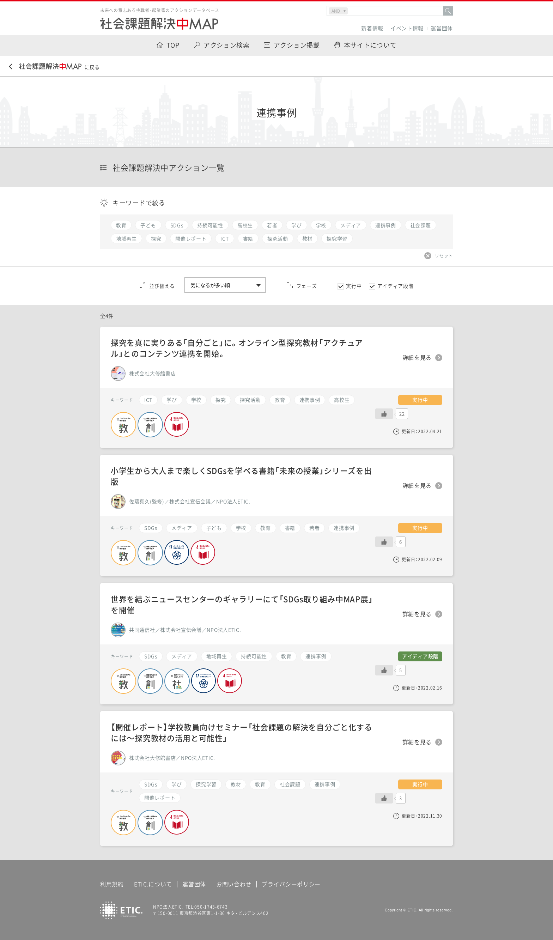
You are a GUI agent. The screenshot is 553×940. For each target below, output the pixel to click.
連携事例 (325, 784)
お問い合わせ (233, 884)
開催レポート (159, 797)
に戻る (54, 67)
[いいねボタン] (384, 798)
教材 (236, 784)
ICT (148, 399)
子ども (214, 527)
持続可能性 (254, 656)
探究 (220, 399)
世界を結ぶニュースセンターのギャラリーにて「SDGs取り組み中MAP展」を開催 (242, 604)
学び (176, 784)
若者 (314, 527)
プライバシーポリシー (291, 884)
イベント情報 (407, 28)
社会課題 (290, 784)
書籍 (290, 527)
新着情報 (372, 28)
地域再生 (216, 656)
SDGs (150, 784)
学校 (196, 399)
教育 (260, 784)
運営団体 (442, 28)
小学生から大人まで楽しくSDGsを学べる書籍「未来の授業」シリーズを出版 (241, 476)
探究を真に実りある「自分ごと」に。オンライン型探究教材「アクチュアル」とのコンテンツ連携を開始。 (237, 347)
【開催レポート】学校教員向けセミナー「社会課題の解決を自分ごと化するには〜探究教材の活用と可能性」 (241, 732)
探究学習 (206, 784)
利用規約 (112, 884)
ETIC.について (153, 884)
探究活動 (250, 399)
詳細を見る (417, 742)
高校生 (342, 399)
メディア (181, 656)
